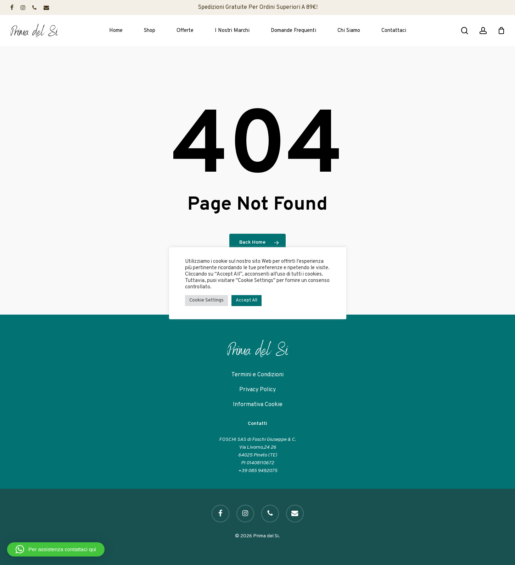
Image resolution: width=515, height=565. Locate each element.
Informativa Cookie (257, 404)
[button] (56, 549)
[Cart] (501, 30)
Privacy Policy (257, 389)
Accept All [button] (246, 300)
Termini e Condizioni (257, 374)
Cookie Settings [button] (206, 300)
